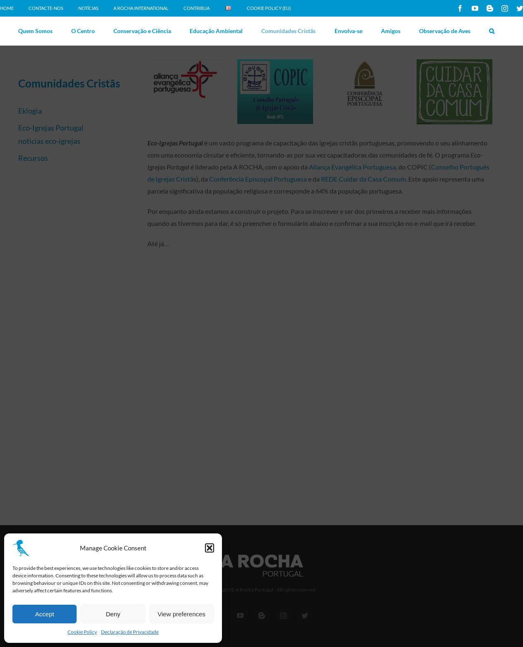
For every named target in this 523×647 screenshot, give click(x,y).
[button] (209, 548)
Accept (44, 614)
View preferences (182, 614)
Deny (113, 614)
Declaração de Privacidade (130, 632)
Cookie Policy (82, 632)
